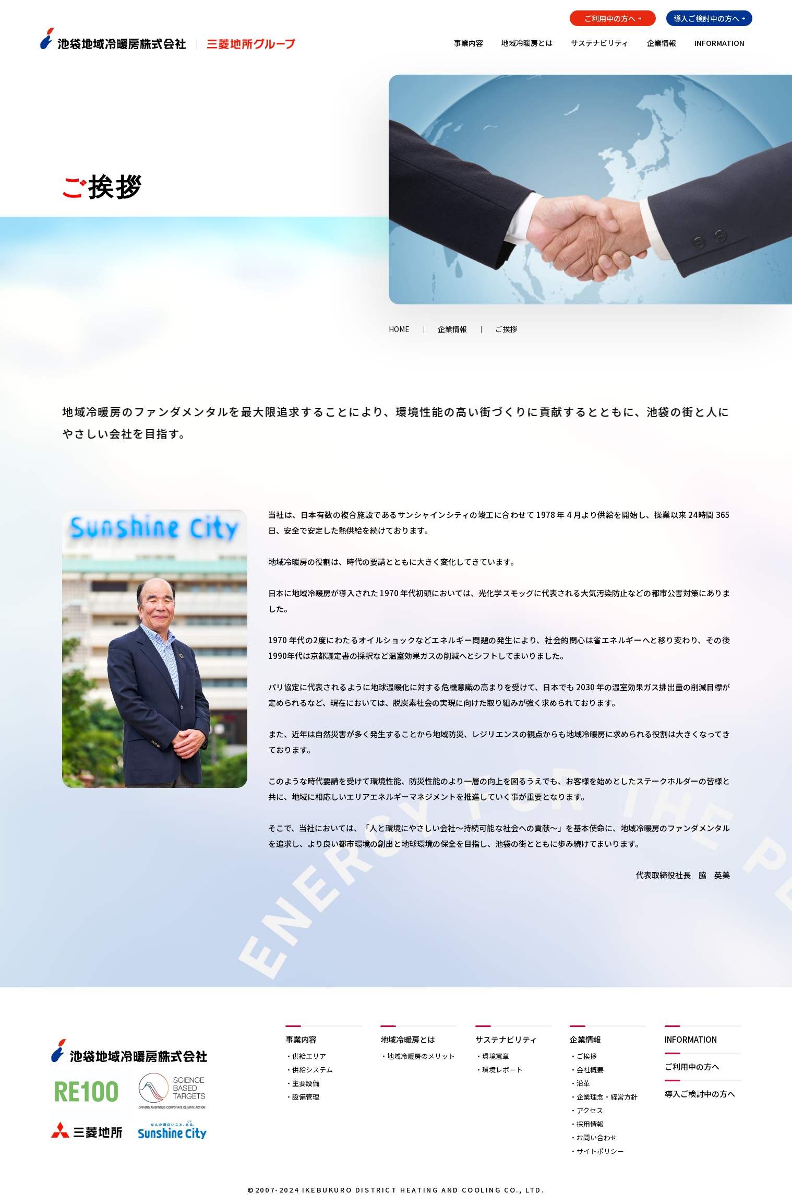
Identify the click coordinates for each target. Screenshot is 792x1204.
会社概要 (590, 1070)
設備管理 (305, 1097)
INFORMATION (719, 43)
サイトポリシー (600, 1151)
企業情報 (661, 43)
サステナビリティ (600, 43)
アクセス (590, 1110)
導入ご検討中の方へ (706, 18)
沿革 (583, 1083)
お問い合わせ (597, 1137)
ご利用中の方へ (609, 18)
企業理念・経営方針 (607, 1097)
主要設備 (305, 1083)
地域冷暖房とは (527, 43)
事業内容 (468, 43)
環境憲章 (495, 1056)
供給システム (312, 1070)
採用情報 (590, 1124)
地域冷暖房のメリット (421, 1056)
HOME (399, 329)
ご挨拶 (587, 1056)
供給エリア (309, 1056)
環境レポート (502, 1070)
